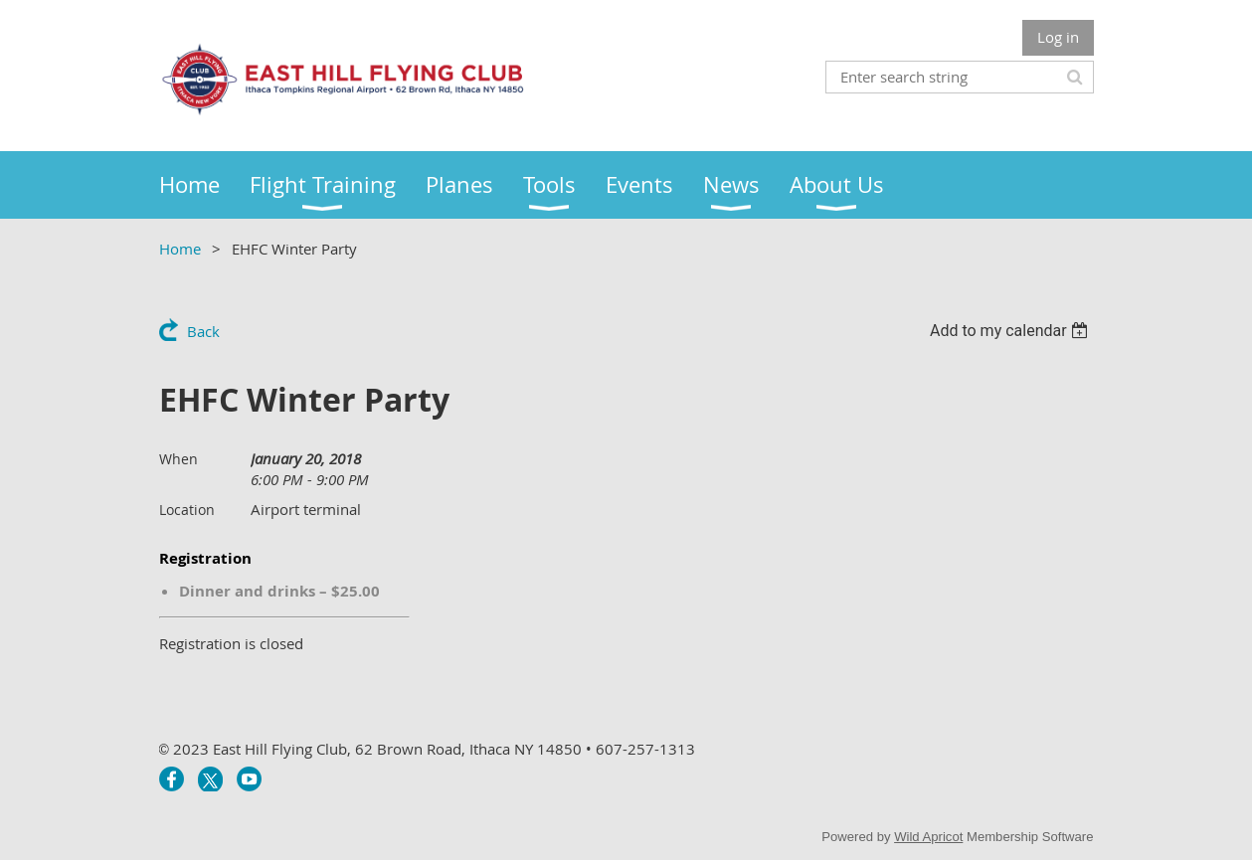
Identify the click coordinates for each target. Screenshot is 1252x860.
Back (203, 331)
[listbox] (1012, 330)
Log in (1058, 37)
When (178, 458)
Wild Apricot (928, 836)
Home (180, 248)
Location (187, 509)
